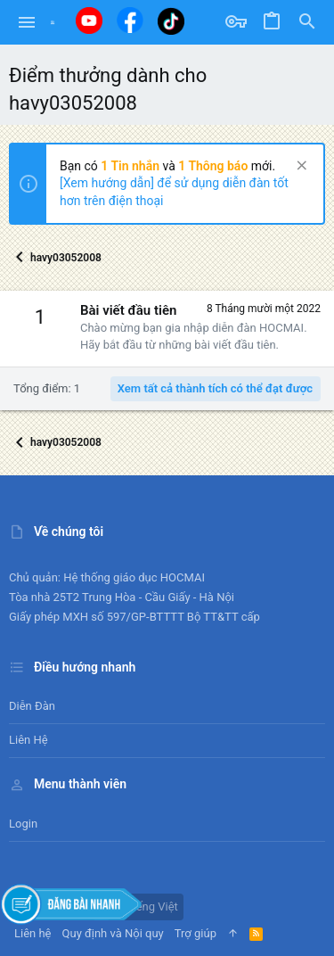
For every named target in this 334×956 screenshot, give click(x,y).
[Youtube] (89, 20)
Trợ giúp (195, 933)
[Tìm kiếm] (307, 22)
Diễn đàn (32, 706)
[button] (27, 22)
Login (23, 823)
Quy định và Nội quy (113, 933)
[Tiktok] (171, 21)
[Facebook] (130, 20)
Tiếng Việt (145, 906)
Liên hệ (28, 739)
